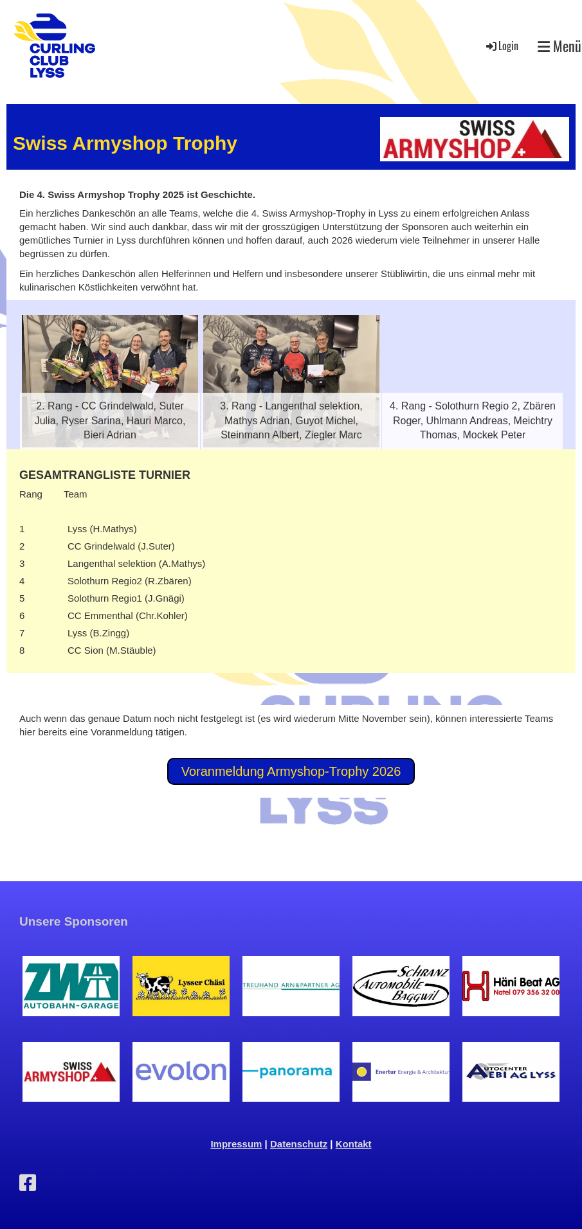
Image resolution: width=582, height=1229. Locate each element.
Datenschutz (298, 1143)
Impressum (236, 1143)
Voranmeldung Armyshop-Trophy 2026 (291, 771)
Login (501, 45)
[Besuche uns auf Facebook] (27, 1183)
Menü (559, 46)
